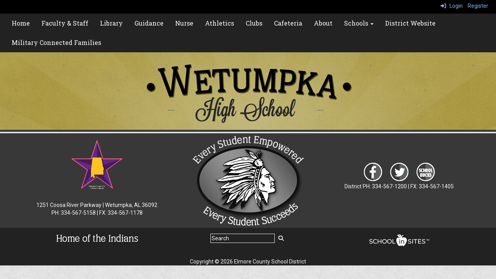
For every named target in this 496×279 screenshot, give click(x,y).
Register (478, 6)
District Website (410, 23)
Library (111, 23)
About (323, 23)
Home (21, 23)
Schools (359, 23)
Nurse (184, 23)
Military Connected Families (56, 42)
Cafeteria (288, 23)
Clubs (254, 23)
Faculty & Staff (64, 23)
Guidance (149, 23)
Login (452, 6)
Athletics (219, 23)
